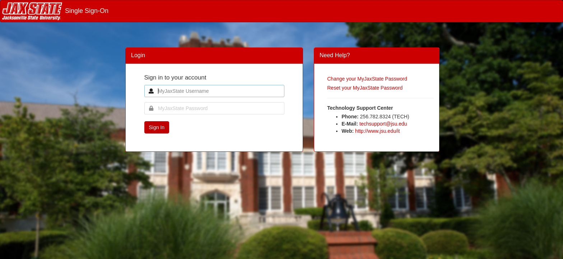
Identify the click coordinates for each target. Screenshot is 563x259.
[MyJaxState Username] (214, 91)
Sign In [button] (157, 127)
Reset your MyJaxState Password (365, 88)
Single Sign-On (55, 10)
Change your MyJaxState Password (367, 79)
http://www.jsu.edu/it (377, 131)
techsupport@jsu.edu (383, 124)
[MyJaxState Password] (214, 108)
